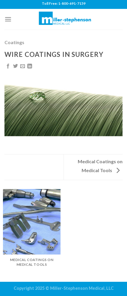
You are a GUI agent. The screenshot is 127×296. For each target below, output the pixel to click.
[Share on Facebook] (8, 66)
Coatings (14, 42)
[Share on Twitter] (15, 66)
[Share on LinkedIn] (29, 66)
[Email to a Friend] (22, 66)
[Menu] (8, 19)
